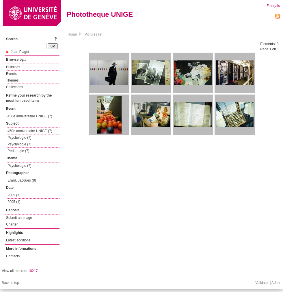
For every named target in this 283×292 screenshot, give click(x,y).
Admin (276, 283)
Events (11, 74)
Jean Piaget (17, 52)
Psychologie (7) (19, 138)
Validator (262, 283)
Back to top (10, 283)
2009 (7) (14, 195)
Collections (14, 87)
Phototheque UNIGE (100, 14)
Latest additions (18, 240)
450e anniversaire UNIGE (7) (30, 116)
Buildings (13, 67)
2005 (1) (14, 202)
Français (273, 6)
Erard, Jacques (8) (22, 180)
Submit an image (19, 218)
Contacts (13, 256)
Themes (12, 80)
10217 (33, 271)
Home (72, 34)
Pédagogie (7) (18, 151)
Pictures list (93, 34)
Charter (12, 224)
